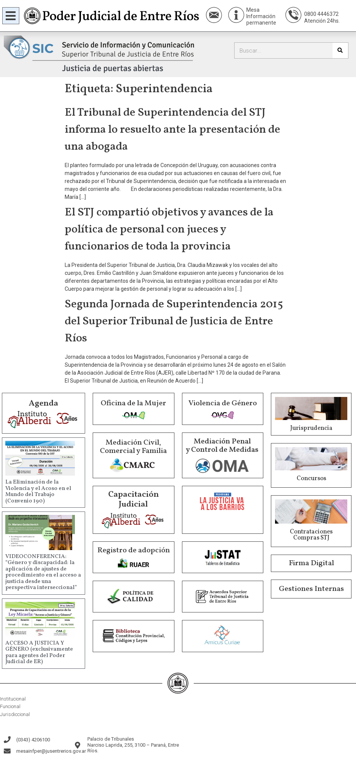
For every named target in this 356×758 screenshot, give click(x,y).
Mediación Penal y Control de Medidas (222, 445)
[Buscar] (340, 50)
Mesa (253, 10)
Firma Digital (311, 563)
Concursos (311, 478)
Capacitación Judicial (133, 499)
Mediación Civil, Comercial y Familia (133, 446)
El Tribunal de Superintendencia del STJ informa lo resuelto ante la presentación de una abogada (172, 130)
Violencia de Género (222, 403)
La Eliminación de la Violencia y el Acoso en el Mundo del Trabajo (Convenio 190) (38, 491)
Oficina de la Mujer (133, 403)
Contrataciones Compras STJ (311, 535)
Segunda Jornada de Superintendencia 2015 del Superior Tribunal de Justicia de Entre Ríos (174, 321)
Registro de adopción (133, 550)
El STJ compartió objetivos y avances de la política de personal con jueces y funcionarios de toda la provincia (169, 229)
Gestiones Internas (311, 589)
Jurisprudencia (311, 428)
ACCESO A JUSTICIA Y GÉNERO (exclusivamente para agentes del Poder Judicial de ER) (39, 652)
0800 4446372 (321, 14)
